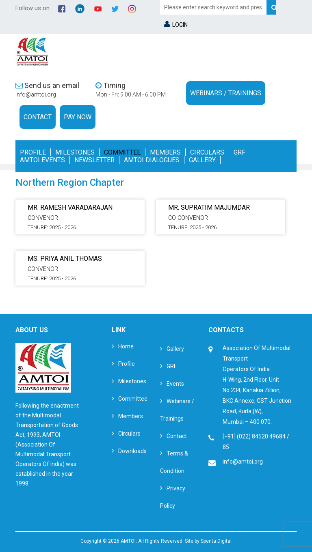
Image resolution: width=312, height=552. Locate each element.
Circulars (207, 152)
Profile (33, 152)
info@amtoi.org (35, 94)
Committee (122, 152)
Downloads (132, 451)
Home (126, 346)
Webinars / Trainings (225, 93)
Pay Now (77, 117)
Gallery (202, 160)
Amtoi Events (42, 160)
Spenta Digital (216, 541)
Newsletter (94, 160)
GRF (239, 152)
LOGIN (176, 24)
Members (165, 152)
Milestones (75, 152)
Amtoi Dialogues (152, 160)
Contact (38, 117)
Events (175, 383)
